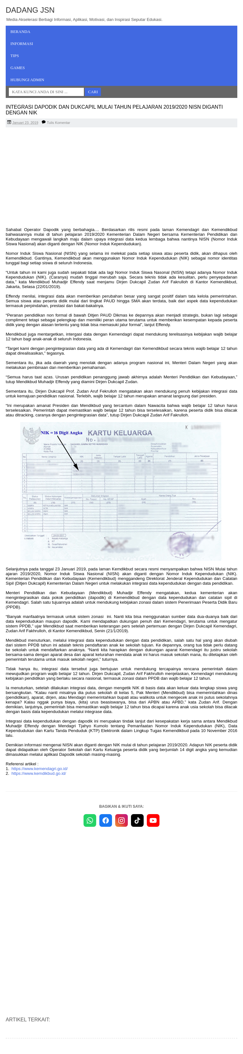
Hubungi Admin (27, 79)
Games (17, 67)
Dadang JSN (30, 10)
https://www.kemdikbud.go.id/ (38, 773)
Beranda (20, 31)
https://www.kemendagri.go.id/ (39, 768)
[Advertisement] (121, 178)
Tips (14, 55)
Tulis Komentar (58, 123)
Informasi (21, 43)
